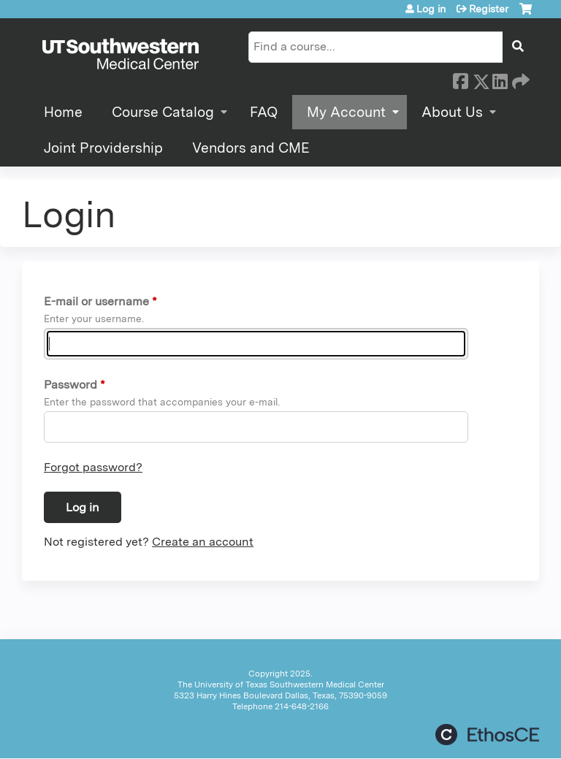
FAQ (264, 112)
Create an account (202, 542)
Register (488, 9)
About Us (452, 112)
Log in (431, 9)
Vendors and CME (251, 148)
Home (63, 112)
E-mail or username (96, 301)
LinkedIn (499, 79)
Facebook (460, 79)
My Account (346, 112)
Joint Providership (103, 148)
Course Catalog (163, 112)
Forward (519, 79)
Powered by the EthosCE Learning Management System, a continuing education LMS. (487, 734)
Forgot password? (93, 467)
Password (70, 385)
